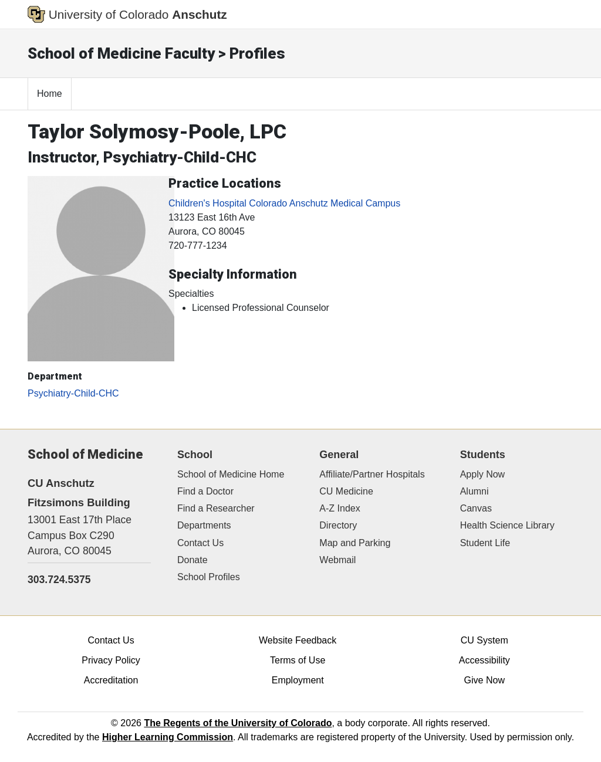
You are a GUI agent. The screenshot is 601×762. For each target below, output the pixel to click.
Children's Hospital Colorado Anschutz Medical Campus (284, 203)
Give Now (484, 680)
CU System (484, 640)
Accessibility (484, 660)
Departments (204, 525)
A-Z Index (339, 508)
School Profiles (208, 577)
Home (49, 94)
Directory (338, 525)
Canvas (476, 508)
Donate (192, 560)
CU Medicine (346, 491)
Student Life (485, 543)
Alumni (474, 491)
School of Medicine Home (230, 474)
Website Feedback (297, 640)
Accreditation (111, 680)
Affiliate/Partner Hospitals (371, 474)
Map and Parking (354, 543)
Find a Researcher (216, 508)
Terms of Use (297, 660)
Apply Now (482, 474)
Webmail (337, 560)
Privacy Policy (111, 660)
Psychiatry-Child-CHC (73, 393)
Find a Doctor (205, 491)
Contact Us (200, 543)
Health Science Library (507, 525)
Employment (298, 680)
